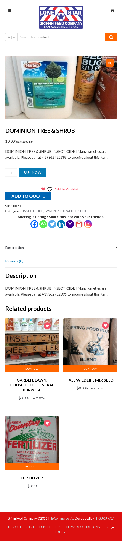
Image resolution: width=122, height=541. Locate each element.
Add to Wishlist (47, 326)
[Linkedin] (61, 224)
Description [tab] (14, 247)
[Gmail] (79, 224)
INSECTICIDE (33, 211)
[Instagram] (88, 224)
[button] (110, 63)
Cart (30, 527)
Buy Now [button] (31, 368)
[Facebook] (34, 224)
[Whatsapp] (43, 224)
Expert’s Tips (50, 527)
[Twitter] (52, 224)
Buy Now (32, 172)
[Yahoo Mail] (70, 224)
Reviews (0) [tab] (14, 261)
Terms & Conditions (83, 527)
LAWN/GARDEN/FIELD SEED (65, 211)
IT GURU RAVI (104, 518)
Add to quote (28, 196)
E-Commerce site (62, 518)
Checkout (13, 527)
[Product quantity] (11, 172)
